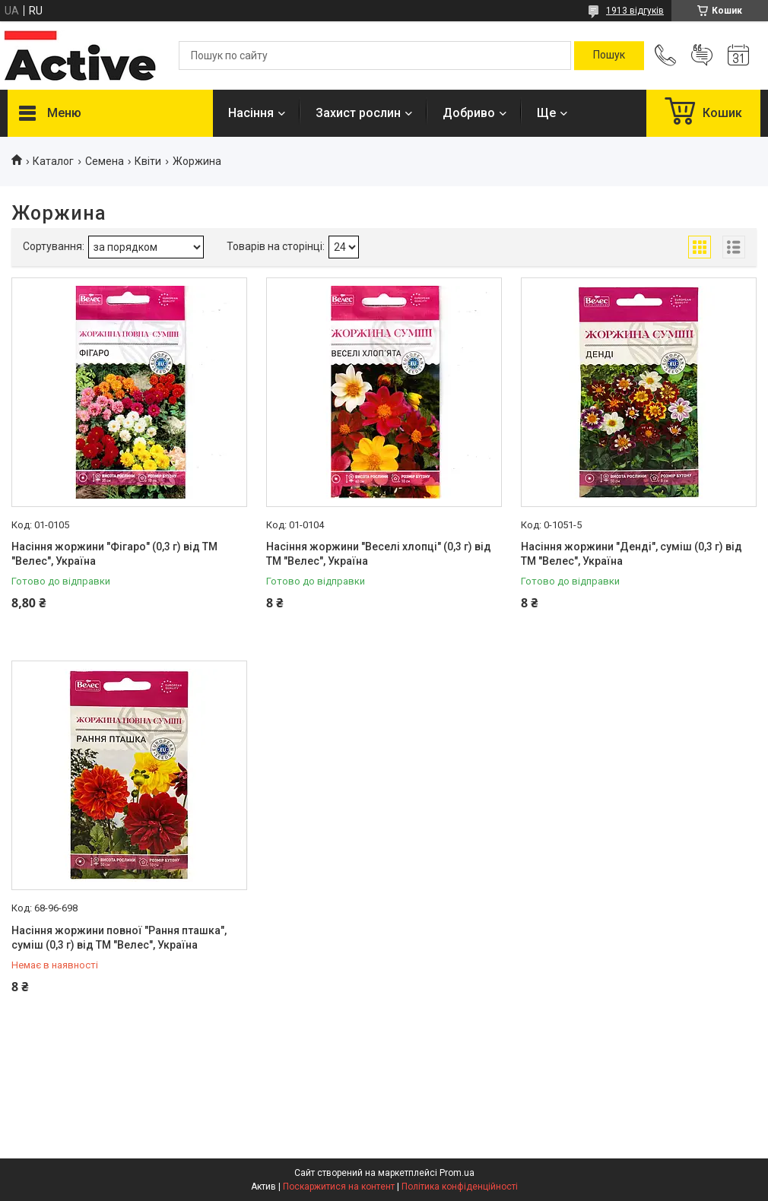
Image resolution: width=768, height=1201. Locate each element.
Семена (104, 161)
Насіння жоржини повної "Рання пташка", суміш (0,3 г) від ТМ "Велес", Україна (119, 938)
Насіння (251, 113)
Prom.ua (457, 1173)
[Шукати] (609, 55)
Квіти (148, 161)
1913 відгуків (635, 10)
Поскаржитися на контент (339, 1186)
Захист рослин (358, 113)
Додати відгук (701, 55)
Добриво (469, 113)
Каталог (53, 161)
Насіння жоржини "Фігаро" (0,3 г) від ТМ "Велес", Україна (114, 554)
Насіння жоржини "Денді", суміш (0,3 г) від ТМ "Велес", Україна (631, 554)
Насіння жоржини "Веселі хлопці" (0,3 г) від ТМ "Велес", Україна (378, 554)
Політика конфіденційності (459, 1186)
